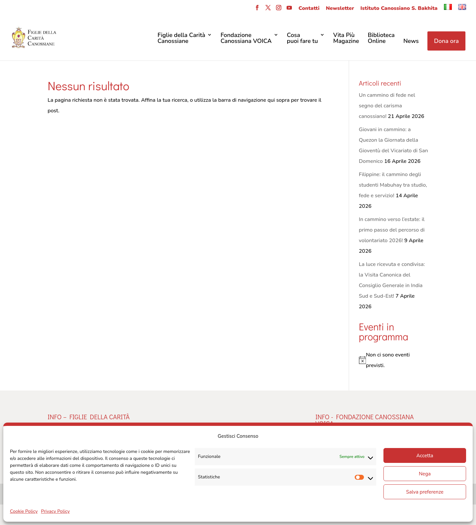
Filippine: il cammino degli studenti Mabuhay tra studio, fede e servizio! (393, 185)
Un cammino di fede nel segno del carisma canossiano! (387, 106)
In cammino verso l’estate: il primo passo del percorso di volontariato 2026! (392, 230)
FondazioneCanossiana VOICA (246, 38)
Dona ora (446, 41)
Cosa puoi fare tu (302, 38)
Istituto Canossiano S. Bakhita (398, 9)
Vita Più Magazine (346, 38)
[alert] (393, 360)
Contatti (308, 9)
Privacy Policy (55, 511)
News (411, 41)
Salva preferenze (424, 492)
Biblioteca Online (381, 38)
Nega (425, 473)
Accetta (424, 455)
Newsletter (340, 9)
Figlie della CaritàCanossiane (181, 38)
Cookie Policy (24, 511)
